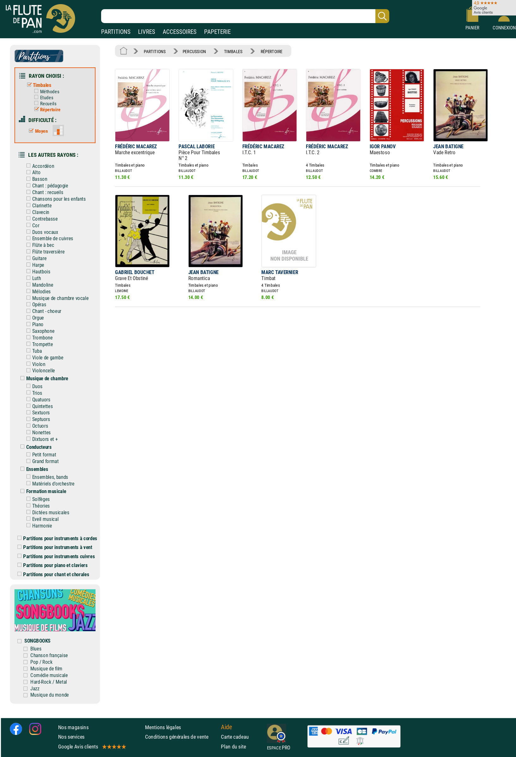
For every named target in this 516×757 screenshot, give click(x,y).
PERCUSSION (194, 51)
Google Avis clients (91, 746)
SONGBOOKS (37, 641)
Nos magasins (73, 727)
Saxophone (38, 331)
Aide (226, 727)
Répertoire (45, 110)
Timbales (37, 85)
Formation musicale (41, 491)
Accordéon (38, 166)
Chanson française (49, 655)
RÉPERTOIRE (271, 51)
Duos (33, 386)
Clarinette (37, 206)
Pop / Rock (41, 662)
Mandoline (38, 285)
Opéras (34, 305)
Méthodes (45, 92)
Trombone (37, 338)
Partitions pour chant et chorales (53, 574)
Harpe (33, 265)
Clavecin (36, 212)
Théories (36, 506)
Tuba (32, 351)
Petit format (39, 455)
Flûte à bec (38, 245)
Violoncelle (39, 371)
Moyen (37, 131)
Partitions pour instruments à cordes (57, 538)
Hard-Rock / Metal (48, 682)
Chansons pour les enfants (54, 199)
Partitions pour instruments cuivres (56, 556)
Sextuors (36, 413)
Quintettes (38, 406)
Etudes (42, 98)
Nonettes (37, 433)
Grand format (40, 461)
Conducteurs (34, 447)
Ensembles (32, 469)
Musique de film (46, 669)
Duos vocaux (40, 232)
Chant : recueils (43, 192)
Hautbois (37, 272)
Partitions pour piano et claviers (52, 565)
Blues (35, 649)
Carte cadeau (235, 737)
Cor (31, 225)
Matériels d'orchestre (49, 483)
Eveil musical (40, 519)
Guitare (34, 258)
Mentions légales (163, 727)
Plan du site (233, 746)
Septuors (36, 419)
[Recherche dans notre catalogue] (245, 16)
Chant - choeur (42, 311)
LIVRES (146, 31)
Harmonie (37, 525)
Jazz (34, 688)
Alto (31, 172)
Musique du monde (49, 695)
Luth (32, 278)
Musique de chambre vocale (55, 298)
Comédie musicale (49, 675)
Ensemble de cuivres (48, 238)
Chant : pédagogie (45, 186)
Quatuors (37, 399)
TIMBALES (233, 51)
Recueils (44, 104)
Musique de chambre (42, 378)
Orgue (33, 318)
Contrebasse (40, 219)
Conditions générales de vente (181, 737)
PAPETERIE (217, 31)
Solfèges (36, 499)
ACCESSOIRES (180, 31)
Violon (34, 364)
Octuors (35, 426)
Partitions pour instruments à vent (54, 547)
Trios (32, 393)
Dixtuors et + (40, 439)
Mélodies (37, 291)
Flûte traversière (43, 252)
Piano (33, 324)
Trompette (38, 344)
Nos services (71, 737)
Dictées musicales (46, 513)
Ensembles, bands (45, 477)
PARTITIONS (116, 31)
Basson (35, 179)
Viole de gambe (43, 357)
